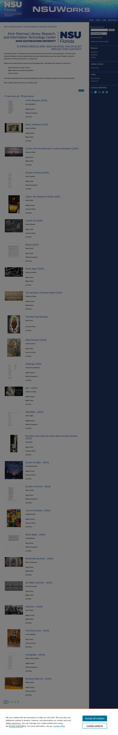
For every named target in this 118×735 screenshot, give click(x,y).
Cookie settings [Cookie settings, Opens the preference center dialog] (94, 725)
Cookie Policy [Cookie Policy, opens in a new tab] (59, 726)
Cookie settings (16, 726)
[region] (59, 722)
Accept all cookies (94, 718)
